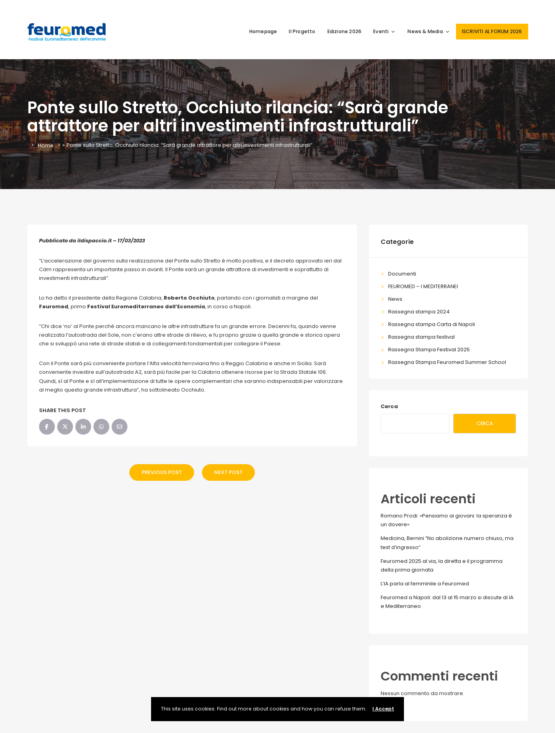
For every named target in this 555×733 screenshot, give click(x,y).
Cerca (389, 406)
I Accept (383, 708)
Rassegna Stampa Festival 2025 (429, 349)
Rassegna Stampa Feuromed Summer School (447, 362)
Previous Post (162, 472)
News (395, 299)
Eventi (384, 31)
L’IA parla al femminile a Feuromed (425, 583)
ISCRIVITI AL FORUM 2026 (492, 31)
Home (46, 145)
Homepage (263, 31)
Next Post (228, 472)
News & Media (428, 31)
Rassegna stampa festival (421, 337)
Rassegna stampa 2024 (419, 311)
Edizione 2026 (344, 31)
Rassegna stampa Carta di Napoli (431, 324)
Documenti (402, 273)
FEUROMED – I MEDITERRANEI (423, 286)
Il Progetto (302, 31)
